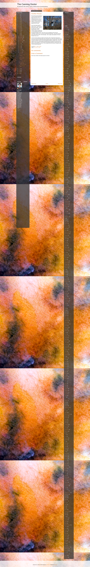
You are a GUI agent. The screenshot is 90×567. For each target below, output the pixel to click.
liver (65, 310)
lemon (37, 47)
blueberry (66, 90)
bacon (66, 49)
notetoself (66, 354)
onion (66, 361)
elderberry (66, 201)
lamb (66, 291)
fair (65, 208)
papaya (66, 366)
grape (66, 245)
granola (66, 243)
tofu (65, 516)
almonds (66, 29)
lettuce (66, 305)
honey (66, 257)
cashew (66, 121)
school (66, 460)
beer (65, 71)
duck (65, 196)
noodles (66, 352)
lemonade (66, 301)
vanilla (66, 531)
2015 (19, 30)
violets (66, 538)
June (20, 44)
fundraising (67, 226)
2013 (19, 33)
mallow (66, 315)
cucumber (66, 177)
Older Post (60, 83)
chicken (66, 136)
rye (65, 441)
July (20, 43)
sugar (66, 487)
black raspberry (67, 83)
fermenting (66, 213)
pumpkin (66, 415)
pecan (66, 385)
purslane (66, 417)
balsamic (66, 53)
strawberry (66, 485)
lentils (66, 303)
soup (66, 473)
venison (66, 535)
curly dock (66, 180)
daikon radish (67, 187)
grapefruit (66, 247)
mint (65, 332)
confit (66, 158)
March (20, 49)
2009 (19, 71)
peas (66, 383)
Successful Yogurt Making (22, 55)
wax (65, 543)
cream (66, 172)
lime (65, 308)
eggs (66, 199)
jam (65, 269)
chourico (66, 145)
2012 (19, 34)
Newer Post (33, 83)
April (20, 47)
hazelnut (66, 254)
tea (65, 506)
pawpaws (66, 376)
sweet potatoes (67, 492)
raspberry (66, 424)
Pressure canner (67, 414)
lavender (66, 293)
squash (66, 482)
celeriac (66, 124)
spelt (65, 475)
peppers (66, 388)
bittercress (66, 80)
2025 (19, 15)
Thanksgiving (67, 511)
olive (65, 359)
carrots (66, 119)
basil (65, 61)
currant (66, 182)
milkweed (66, 330)
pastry (66, 373)
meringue (66, 327)
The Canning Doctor (27, 4)
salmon (66, 448)
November (21, 37)
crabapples (67, 167)
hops (66, 259)
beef (65, 70)
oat (65, 356)
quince (66, 419)
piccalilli (66, 393)
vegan (66, 533)
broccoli (66, 100)
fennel (66, 211)
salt (65, 451)
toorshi (66, 521)
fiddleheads (67, 216)
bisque (66, 78)
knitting (66, 284)
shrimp (66, 468)
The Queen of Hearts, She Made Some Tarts (22, 63)
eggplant (66, 197)
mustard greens (67, 347)
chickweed (66, 138)
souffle (66, 472)
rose (65, 436)
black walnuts (67, 85)
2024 (19, 17)
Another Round (21, 57)
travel (66, 523)
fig (65, 218)
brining (66, 99)
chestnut (66, 133)
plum (66, 402)
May (20, 46)
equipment (66, 204)
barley (66, 58)
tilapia (66, 514)
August (20, 41)
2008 (19, 73)
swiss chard (67, 494)
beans (66, 68)
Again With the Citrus (21, 59)
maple (66, 318)
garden (66, 228)
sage (66, 444)
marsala (66, 322)
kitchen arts (67, 281)
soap (66, 470)
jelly (65, 271)
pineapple (66, 398)
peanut (66, 380)
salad (66, 446)
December (21, 36)
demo (66, 191)
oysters (66, 364)
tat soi (66, 504)
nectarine (66, 349)
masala (66, 325)
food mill (66, 223)
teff (65, 507)
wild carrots (67, 548)
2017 (19, 27)
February (21, 50)
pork (65, 410)
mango (66, 317)
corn (65, 162)
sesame (66, 461)
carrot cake (67, 117)
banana (66, 54)
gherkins (66, 235)
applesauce (67, 36)
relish (66, 427)
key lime (66, 279)
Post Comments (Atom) (49, 87)
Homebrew (21, 53)
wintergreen (67, 553)
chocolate (66, 143)
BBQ (65, 63)
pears (66, 381)
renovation (66, 429)
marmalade (67, 320)
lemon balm (67, 298)
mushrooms (67, 344)
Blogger (55, 564)
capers (66, 112)
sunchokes (66, 490)
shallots (66, 465)
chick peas (66, 134)
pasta (66, 371)
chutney (66, 146)
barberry (66, 56)
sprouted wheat (67, 478)
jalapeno (66, 267)
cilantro (66, 148)
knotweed (66, 286)
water (66, 540)
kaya (65, 276)
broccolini (66, 102)
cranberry (66, 170)
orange (66, 363)
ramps (66, 422)
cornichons (67, 163)
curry (66, 184)
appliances (66, 37)
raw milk (66, 426)
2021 (19, 21)
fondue (66, 221)
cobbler (66, 153)
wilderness (66, 550)
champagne (67, 128)
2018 (19, 26)
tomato (66, 519)
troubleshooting (67, 524)
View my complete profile (18, 110)
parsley (66, 368)
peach (66, 378)
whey (66, 545)
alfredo (66, 27)
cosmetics (66, 165)
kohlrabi (66, 288)
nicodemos (48, 564)
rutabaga (66, 439)
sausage (66, 456)
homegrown (67, 255)
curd (34, 47)
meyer (39, 47)
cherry (66, 131)
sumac (66, 489)
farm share (66, 209)
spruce (66, 480)
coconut (66, 155)
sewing (66, 463)
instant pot (66, 262)
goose (66, 240)
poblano (66, 405)
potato (66, 412)
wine (65, 552)
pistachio (66, 400)
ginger (66, 238)
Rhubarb (66, 431)
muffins (66, 339)
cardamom (66, 116)
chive (66, 141)
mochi (66, 334)
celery (66, 126)
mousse (66, 337)
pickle (66, 395)
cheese (66, 129)
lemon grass (67, 300)
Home (47, 83)
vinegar (66, 536)
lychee (66, 313)
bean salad (67, 66)
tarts (65, 502)
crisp (65, 175)
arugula (66, 44)
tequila (66, 509)
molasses (66, 335)
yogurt (66, 555)
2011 (19, 68)
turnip (66, 528)
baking (66, 51)
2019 (19, 24)
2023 (19, 18)
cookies (66, 160)
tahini (66, 499)
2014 (19, 31)
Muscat (66, 342)
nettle (66, 351)
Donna (19, 88)
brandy (66, 95)
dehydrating (67, 189)
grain (66, 242)
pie (65, 397)
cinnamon (66, 150)
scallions (66, 458)
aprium (66, 41)
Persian (66, 390)
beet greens (67, 75)
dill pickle (66, 194)
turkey (66, 526)
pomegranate (67, 407)
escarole (66, 206)
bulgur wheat (67, 104)
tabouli (66, 497)
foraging (66, 225)
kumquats (66, 289)
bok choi (66, 92)
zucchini (66, 557)
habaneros (66, 250)
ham (65, 252)
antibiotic (66, 32)
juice (65, 272)
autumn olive (67, 46)
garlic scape (67, 233)
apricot (66, 39)
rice (65, 434)
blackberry (66, 87)
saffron (66, 443)
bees (66, 73)
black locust (67, 82)
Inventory (66, 264)
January (20, 52)
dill (65, 192)
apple (66, 34)
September (21, 40)
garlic (66, 230)
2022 (19, 20)
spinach (66, 477)
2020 (19, 23)
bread (66, 97)
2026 (19, 14)
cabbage (66, 107)
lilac (65, 306)
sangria (66, 453)
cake (65, 109)
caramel (66, 114)
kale (65, 274)
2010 (19, 70)
